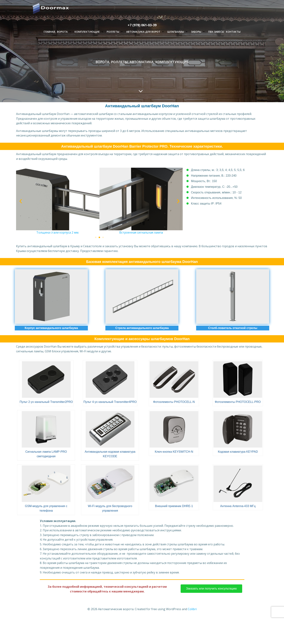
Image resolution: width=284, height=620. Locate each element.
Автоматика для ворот (145, 31)
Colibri (192, 609)
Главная (49, 31)
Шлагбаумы (178, 31)
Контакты (233, 31)
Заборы (198, 31)
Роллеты (115, 31)
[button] (20, 201)
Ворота (65, 31)
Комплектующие (90, 31)
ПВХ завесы (216, 31)
